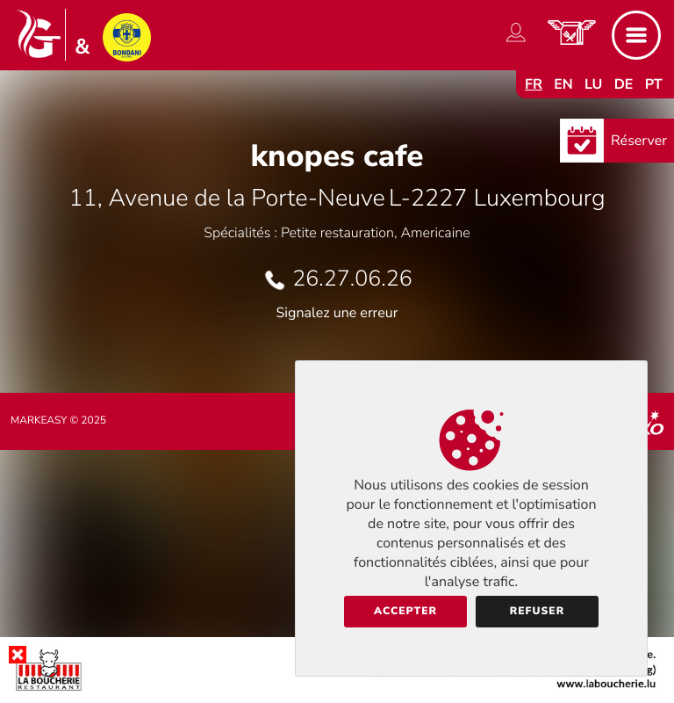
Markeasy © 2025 (58, 421)
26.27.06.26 (352, 279)
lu (593, 84)
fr (533, 84)
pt (654, 84)
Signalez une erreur (337, 313)
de (624, 84)
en (563, 84)
